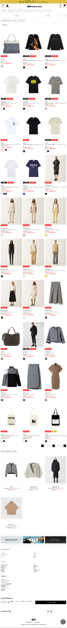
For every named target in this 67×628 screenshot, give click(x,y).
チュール (48, 10)
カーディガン (28, 10)
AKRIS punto (22, 20)
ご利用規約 (3, 586)
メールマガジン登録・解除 (6, 583)
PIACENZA (3, 571)
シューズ (2, 557)
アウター (35, 553)
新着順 (48, 15)
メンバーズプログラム (5, 581)
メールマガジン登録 (50, 602)
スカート (35, 554)
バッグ (35, 555)
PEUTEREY (3, 569)
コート (42, 10)
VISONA (35, 571)
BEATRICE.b (3, 567)
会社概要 (2, 590)
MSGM (14, 20)
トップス (2, 553)
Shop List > (37, 622)
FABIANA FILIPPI (6, 20)
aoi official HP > (29, 622)
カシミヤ (20, 10)
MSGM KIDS (36, 566)
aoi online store (34, 6)
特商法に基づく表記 (5, 585)
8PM (34, 567)
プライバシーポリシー (5, 587)
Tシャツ (36, 10)
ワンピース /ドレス (4, 554)
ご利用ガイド (3, 579)
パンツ (2, 555)
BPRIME (2, 570)
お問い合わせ (3, 589)
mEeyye (35, 569)
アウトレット (12, 10)
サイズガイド (3, 582)
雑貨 (34, 557)
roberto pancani (37, 570)
